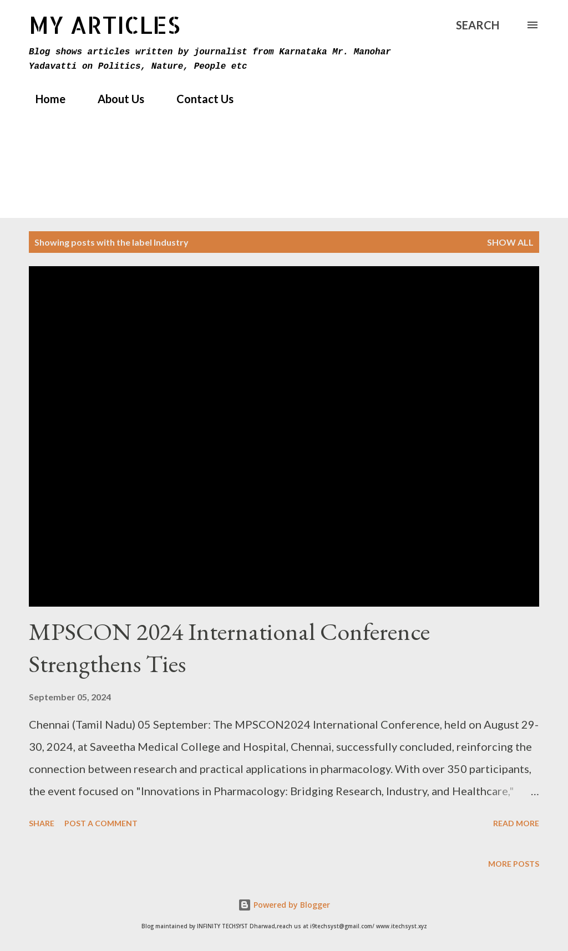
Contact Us (198, 98)
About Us (114, 98)
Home (44, 98)
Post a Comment (101, 823)
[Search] (477, 25)
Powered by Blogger (284, 904)
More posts (513, 863)
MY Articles (104, 24)
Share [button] (41, 823)
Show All (510, 242)
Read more (516, 823)
